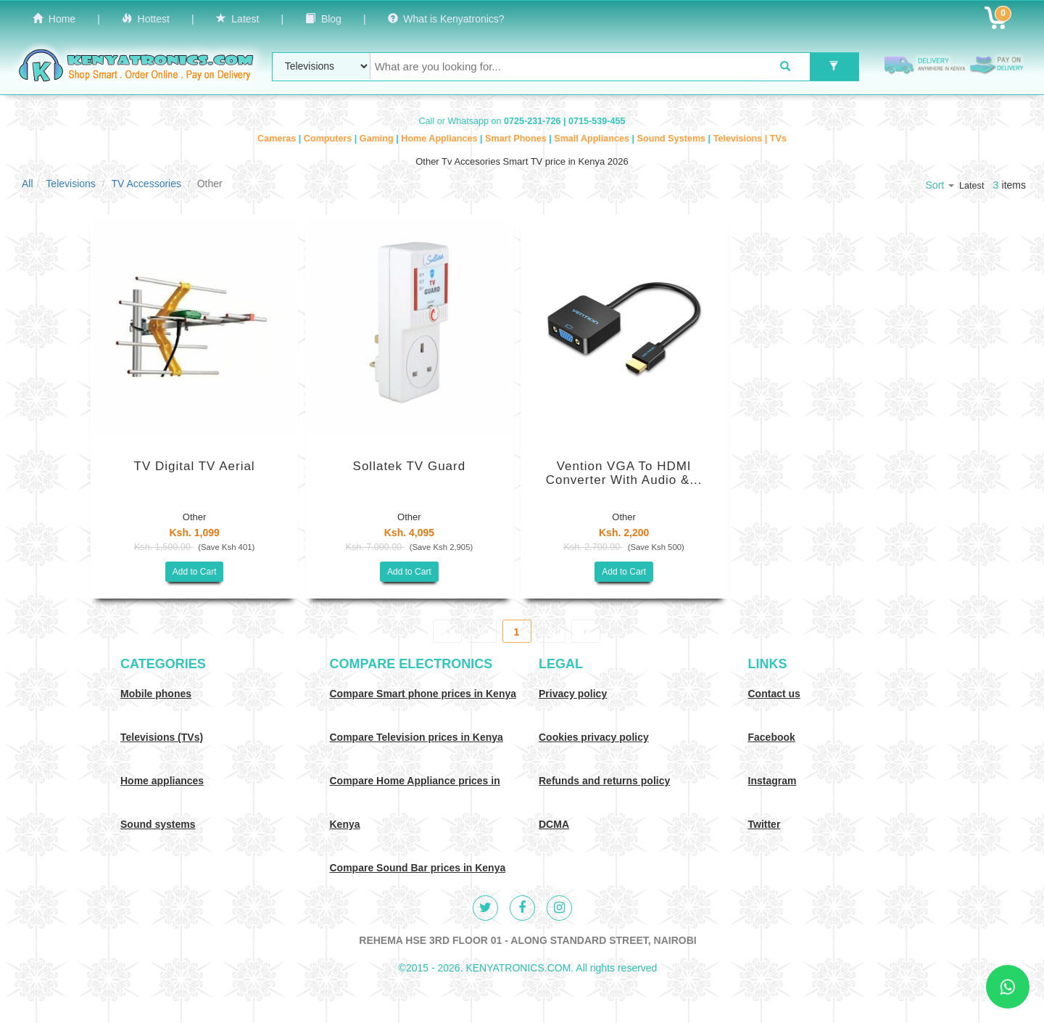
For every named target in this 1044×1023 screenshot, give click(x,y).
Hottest (146, 19)
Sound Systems (672, 138)
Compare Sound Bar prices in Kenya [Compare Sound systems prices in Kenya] (418, 868)
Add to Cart (195, 572)
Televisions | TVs (750, 138)
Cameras (278, 138)
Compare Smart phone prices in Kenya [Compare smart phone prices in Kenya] (423, 693)
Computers (329, 138)
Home (54, 19)
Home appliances (162, 780)
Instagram (772, 780)
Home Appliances (440, 138)
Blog (323, 19)
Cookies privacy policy (594, 737)
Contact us (774, 693)
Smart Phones (517, 138)
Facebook (771, 737)
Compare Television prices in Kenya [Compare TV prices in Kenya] (416, 737)
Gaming (378, 138)
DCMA (554, 824)
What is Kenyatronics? (446, 19)
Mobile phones (155, 693)
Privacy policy (573, 693)
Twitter (764, 824)
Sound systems (157, 824)
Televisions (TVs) (161, 737)
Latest (238, 19)
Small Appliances (592, 138)
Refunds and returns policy (604, 780)
